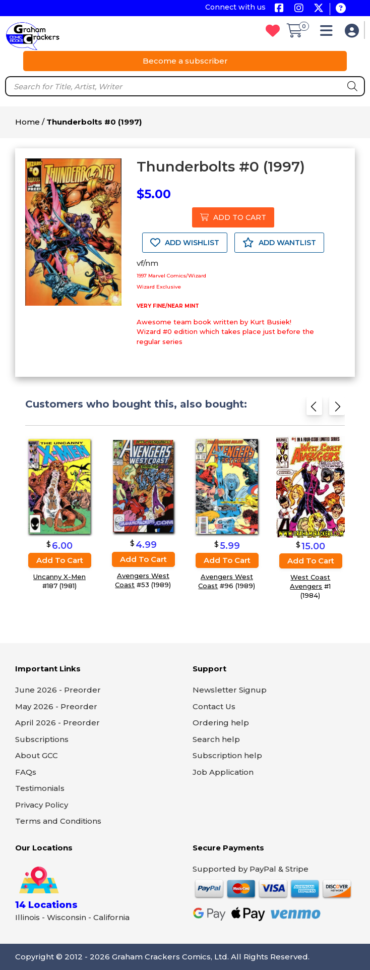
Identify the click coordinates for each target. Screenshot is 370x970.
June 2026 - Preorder (58, 690)
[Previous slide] (314, 409)
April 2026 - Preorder (57, 722)
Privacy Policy (41, 805)
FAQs (25, 772)
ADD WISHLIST (184, 243)
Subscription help (227, 755)
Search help (216, 739)
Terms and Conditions (58, 821)
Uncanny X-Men (59, 577)
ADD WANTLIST (279, 243)
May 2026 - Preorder (56, 706)
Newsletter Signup (230, 690)
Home (27, 122)
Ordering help (221, 722)
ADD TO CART (233, 217)
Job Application (223, 772)
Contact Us (214, 706)
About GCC (36, 755)
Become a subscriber (185, 61)
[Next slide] (337, 409)
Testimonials (40, 788)
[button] (329, 33)
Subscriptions (42, 739)
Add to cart (59, 560)
